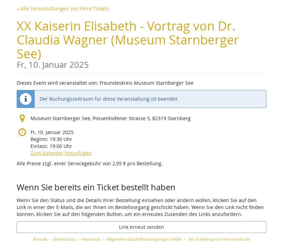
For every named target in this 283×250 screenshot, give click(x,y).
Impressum (91, 239)
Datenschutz (64, 239)
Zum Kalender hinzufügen (61, 153)
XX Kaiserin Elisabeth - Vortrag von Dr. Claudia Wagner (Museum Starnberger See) (141, 43)
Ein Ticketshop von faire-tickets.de (219, 239)
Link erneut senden (141, 227)
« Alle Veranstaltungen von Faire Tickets (63, 8)
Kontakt (40, 239)
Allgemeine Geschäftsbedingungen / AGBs (144, 239)
